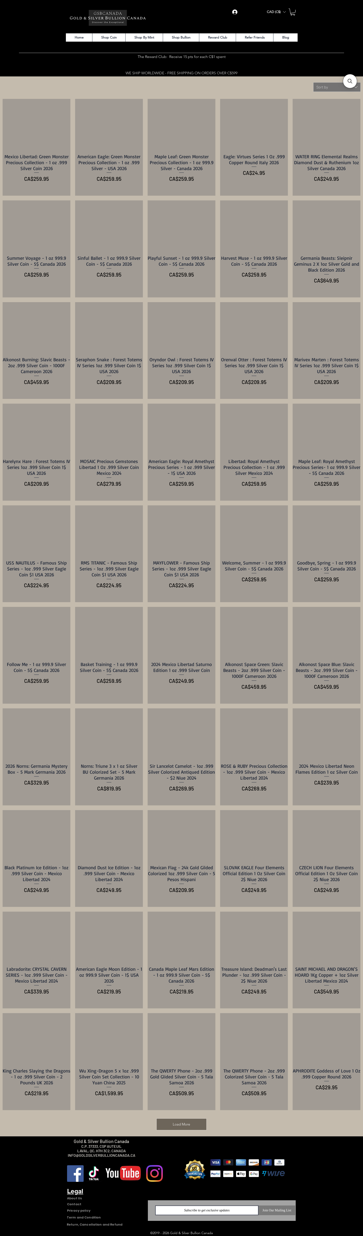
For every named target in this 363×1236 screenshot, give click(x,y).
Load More (181, 1124)
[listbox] (276, 12)
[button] (276, 12)
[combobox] (337, 87)
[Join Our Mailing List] (277, 1210)
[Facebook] (75, 1173)
